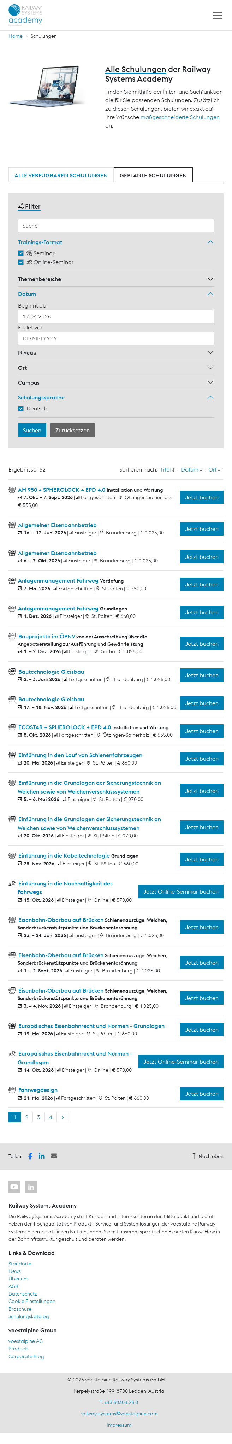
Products (18, 1348)
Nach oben (207, 1156)
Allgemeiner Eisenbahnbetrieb (57, 524)
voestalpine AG (25, 1341)
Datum (27, 293)
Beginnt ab (32, 305)
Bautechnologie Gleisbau (50, 671)
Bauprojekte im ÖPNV (46, 636)
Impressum (119, 1425)
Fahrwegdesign (37, 1089)
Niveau (27, 352)
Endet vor (30, 327)
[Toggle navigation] (218, 15)
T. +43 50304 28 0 (119, 1402)
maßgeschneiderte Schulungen (180, 117)
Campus (29, 382)
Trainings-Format (40, 242)
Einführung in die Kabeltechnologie (64, 855)
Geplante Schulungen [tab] (153, 175)
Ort (22, 367)
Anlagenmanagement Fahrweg (58, 580)
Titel (165, 469)
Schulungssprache (41, 397)
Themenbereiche (39, 278)
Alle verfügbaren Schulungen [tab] (61, 175)
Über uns (18, 1278)
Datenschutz (22, 1294)
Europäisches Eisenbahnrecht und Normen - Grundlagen (91, 1025)
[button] (30, 1155)
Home (15, 36)
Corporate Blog (26, 1356)
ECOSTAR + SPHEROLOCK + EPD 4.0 (64, 727)
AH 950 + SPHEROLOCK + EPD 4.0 (62, 489)
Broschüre (19, 1309)
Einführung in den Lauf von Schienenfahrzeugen (79, 755)
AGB (13, 1286)
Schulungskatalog (28, 1316)
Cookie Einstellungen (31, 1301)
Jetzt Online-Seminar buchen (181, 891)
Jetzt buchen (202, 497)
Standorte (19, 1264)
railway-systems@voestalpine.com (119, 1413)
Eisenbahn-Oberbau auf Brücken (61, 919)
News (14, 1271)
